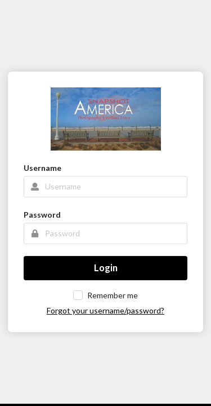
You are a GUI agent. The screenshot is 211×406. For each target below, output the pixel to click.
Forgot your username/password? (105, 310)
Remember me (112, 295)
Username (42, 168)
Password (42, 214)
